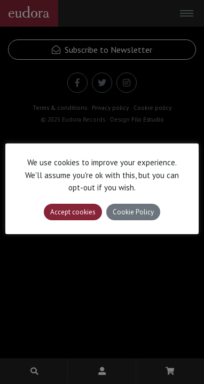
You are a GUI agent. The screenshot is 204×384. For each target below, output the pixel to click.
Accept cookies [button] (73, 212)
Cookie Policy (133, 212)
